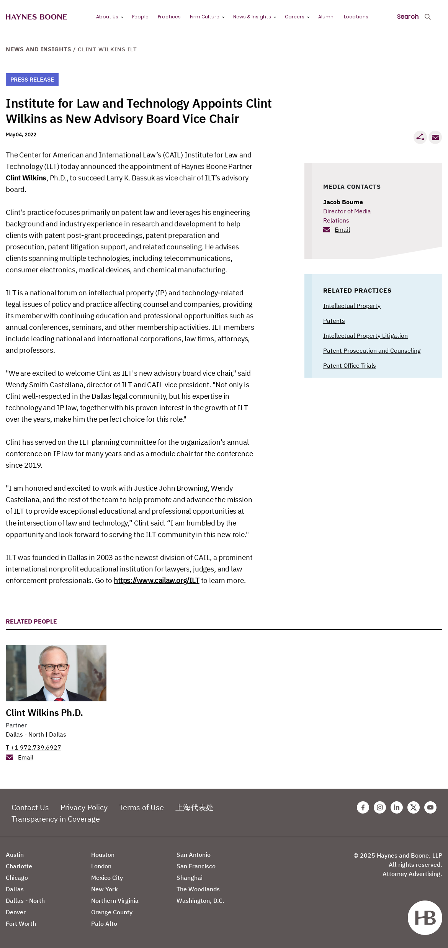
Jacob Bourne (343, 202)
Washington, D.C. (200, 900)
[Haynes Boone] (36, 17)
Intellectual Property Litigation (365, 335)
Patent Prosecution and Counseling (371, 350)
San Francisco (196, 866)
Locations (356, 16)
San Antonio (194, 854)
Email (342, 229)
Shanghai (190, 877)
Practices (169, 16)
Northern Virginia (115, 900)
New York (104, 889)
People (140, 16)
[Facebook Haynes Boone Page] (363, 807)
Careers (294, 16)
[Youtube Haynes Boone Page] (430, 807)
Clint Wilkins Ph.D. (44, 712)
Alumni (326, 16)
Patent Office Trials (349, 365)
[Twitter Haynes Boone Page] (413, 807)
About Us (107, 16)
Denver (16, 912)
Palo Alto (104, 923)
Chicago (17, 877)
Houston (102, 854)
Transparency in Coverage (55, 819)
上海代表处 (194, 807)
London (101, 866)
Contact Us (30, 807)
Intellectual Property (352, 305)
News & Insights (252, 16)
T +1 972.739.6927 (33, 747)
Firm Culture (204, 16)
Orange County (111, 912)
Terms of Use (141, 807)
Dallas (57, 734)
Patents (334, 320)
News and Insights (38, 49)
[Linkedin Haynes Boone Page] (397, 807)
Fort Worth (21, 923)
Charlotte (19, 866)
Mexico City (107, 877)
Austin (15, 854)
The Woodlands (198, 889)
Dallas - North (25, 734)
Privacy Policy (84, 807)
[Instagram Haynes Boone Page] (380, 807)
